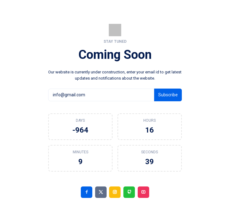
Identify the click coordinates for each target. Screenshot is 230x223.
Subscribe (168, 94)
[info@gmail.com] (101, 95)
